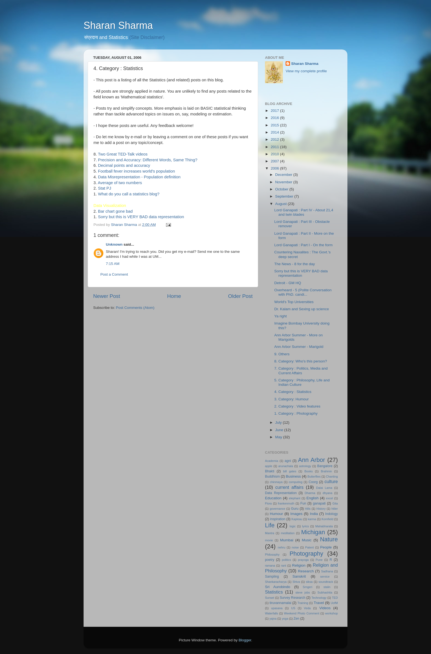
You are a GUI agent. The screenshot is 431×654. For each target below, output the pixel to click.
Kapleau (296, 519)
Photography (306, 553)
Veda (307, 608)
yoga (285, 618)
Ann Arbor (311, 459)
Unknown (114, 244)
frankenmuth (286, 503)
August (281, 204)
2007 (275, 161)
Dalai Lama (324, 487)
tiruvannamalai (280, 603)
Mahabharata (324, 526)
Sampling (272, 576)
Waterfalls (271, 613)
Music (306, 540)
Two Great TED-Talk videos (122, 154)
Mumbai (286, 540)
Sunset (269, 597)
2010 (275, 154)
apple (268, 466)
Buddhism (272, 476)
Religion (299, 565)
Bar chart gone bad (115, 211)
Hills (307, 508)
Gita (335, 503)
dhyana (327, 493)
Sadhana (327, 571)
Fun (303, 503)
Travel (319, 603)
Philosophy (272, 554)
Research (306, 571)
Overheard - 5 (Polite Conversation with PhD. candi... (303, 292)
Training (302, 603)
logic (292, 526)
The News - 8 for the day (294, 264)
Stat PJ (104, 188)
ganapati (319, 503)
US (293, 608)
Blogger (245, 640)
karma (312, 519)
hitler (334, 508)
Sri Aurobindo (277, 587)
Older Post (240, 296)
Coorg (313, 482)
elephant (294, 498)
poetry (269, 560)
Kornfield (327, 519)
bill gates (289, 471)
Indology (331, 514)
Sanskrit (299, 576)
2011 (275, 147)
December (284, 175)
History (321, 508)
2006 (275, 168)
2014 (275, 132)
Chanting (332, 476)
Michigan (313, 532)
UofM (334, 603)
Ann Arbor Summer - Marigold (299, 347)
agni (288, 461)
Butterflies (314, 476)
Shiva (296, 581)
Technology (319, 597)
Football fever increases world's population (136, 171)
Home (174, 296)
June (279, 430)
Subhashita (324, 592)
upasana (276, 608)
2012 (275, 139)
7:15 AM (113, 264)
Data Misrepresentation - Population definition (139, 177)
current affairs (289, 487)
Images (296, 514)
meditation (288, 533)
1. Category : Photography (296, 413)
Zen (296, 618)
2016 (275, 118)
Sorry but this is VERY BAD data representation (141, 217)
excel (329, 498)
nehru (281, 547)
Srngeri (307, 587)
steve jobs (302, 592)
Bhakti (269, 471)
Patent (309, 547)
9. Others (282, 354)
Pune (319, 559)
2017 (275, 111)
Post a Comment (114, 274)
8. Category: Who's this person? (300, 361)
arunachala (285, 466)
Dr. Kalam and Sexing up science (301, 309)
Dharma (310, 493)
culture (331, 481)
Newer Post (106, 296)
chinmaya (276, 482)
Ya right (280, 316)
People (326, 547)
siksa (309, 581)
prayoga (303, 559)
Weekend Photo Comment (301, 613)
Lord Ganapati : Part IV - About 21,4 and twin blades (303, 212)
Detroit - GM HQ (287, 283)
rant (283, 565)
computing (295, 482)
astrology (305, 466)
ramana (270, 565)
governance (277, 508)
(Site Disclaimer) (147, 37)
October (282, 189)
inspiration (277, 519)
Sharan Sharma (118, 25)
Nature (329, 539)
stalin (327, 587)
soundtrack (326, 581)
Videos (325, 608)
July (279, 422)
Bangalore (324, 466)
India (314, 514)
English (312, 498)
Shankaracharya (276, 581)
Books (309, 471)
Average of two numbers (120, 183)
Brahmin (326, 471)
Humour (276, 514)
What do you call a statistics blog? (129, 194)
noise (295, 547)
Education (273, 498)
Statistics (274, 591)
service (325, 576)
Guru (295, 509)
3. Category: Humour (291, 399)
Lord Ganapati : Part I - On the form (303, 245)
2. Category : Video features (297, 406)
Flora (268, 503)
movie (269, 540)
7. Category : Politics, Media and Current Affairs (301, 370)
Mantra (269, 533)
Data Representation (281, 493)
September (284, 196)
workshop (331, 613)
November (284, 182)
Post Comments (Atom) (135, 308)
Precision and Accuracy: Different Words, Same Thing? (147, 160)
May (279, 437)
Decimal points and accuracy (124, 165)
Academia (271, 460)
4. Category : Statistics (292, 392)
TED (335, 597)
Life (270, 525)
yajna (273, 618)
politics (286, 559)
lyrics (305, 526)
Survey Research (292, 598)
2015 (275, 125)
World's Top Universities (294, 302)
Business (293, 476)
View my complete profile (306, 71)
